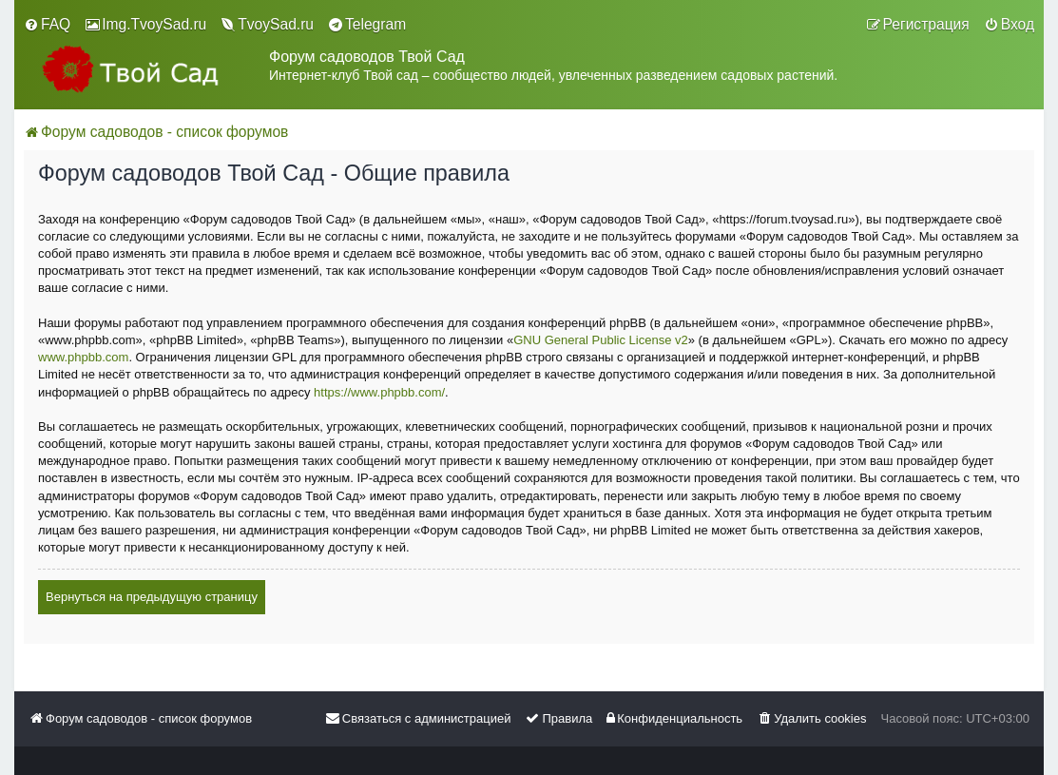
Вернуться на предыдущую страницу (152, 597)
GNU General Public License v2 (600, 340)
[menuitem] (47, 24)
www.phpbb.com (83, 357)
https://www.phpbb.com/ (379, 392)
